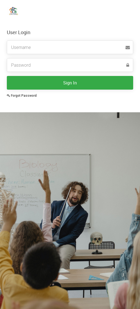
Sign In (70, 83)
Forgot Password (22, 96)
